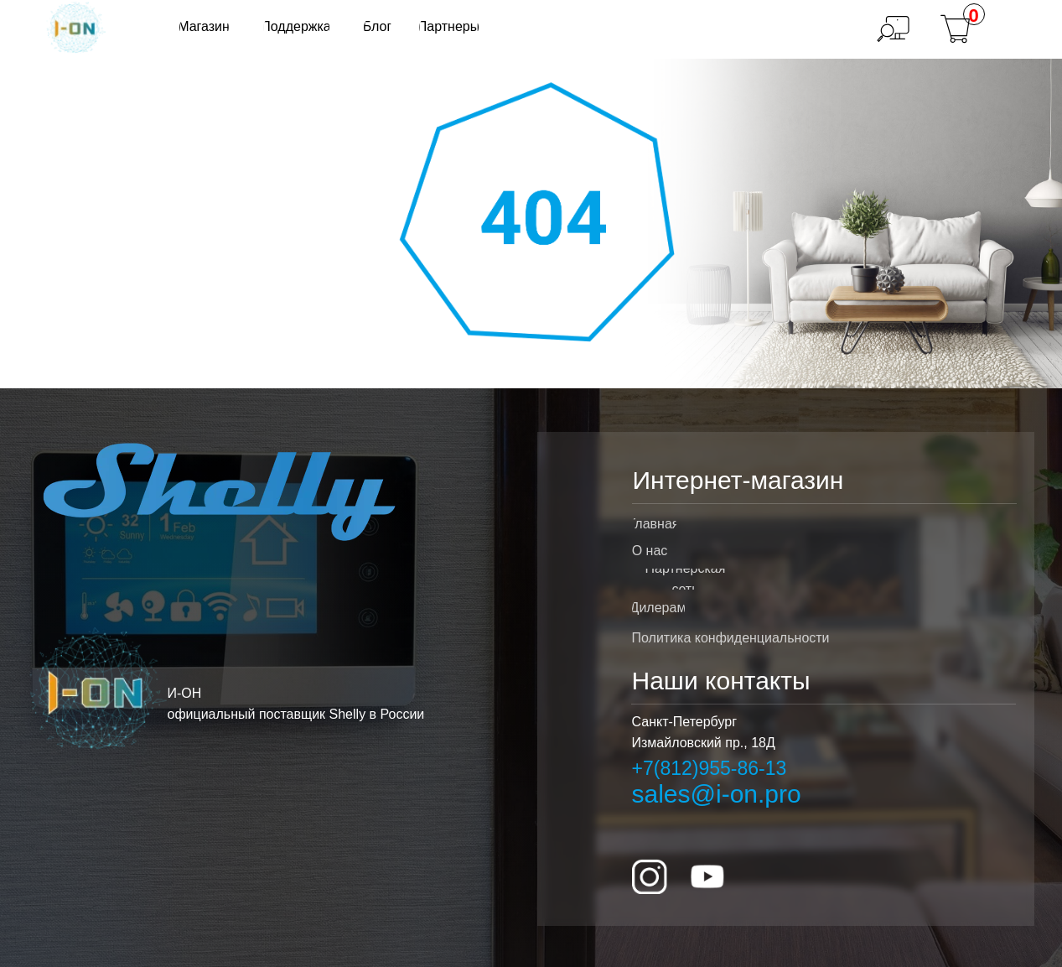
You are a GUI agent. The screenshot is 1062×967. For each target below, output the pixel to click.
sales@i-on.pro (716, 794)
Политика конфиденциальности (731, 638)
